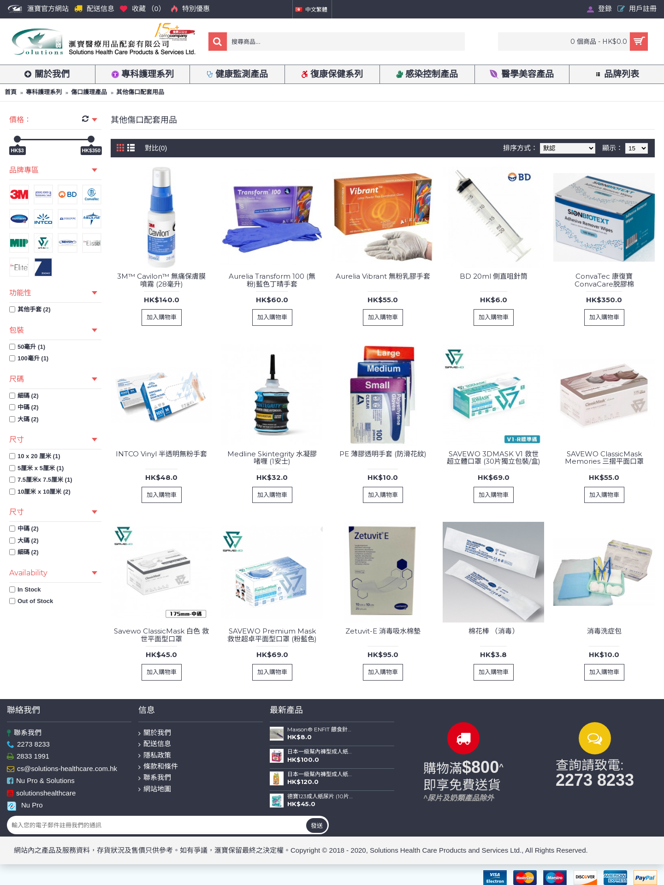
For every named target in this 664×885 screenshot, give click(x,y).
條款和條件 (158, 766)
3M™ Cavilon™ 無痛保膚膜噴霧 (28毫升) (161, 280)
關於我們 (154, 733)
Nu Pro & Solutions (41, 781)
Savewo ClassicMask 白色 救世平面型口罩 (161, 635)
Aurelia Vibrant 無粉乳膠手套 (383, 276)
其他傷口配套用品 (140, 92)
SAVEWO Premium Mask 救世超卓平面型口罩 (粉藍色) (272, 635)
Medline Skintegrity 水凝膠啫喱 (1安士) (272, 457)
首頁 (11, 92)
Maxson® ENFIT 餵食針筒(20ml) (320, 729)
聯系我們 (24, 733)
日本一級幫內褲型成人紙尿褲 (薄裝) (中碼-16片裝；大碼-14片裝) (320, 774)
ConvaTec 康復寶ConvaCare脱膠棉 (604, 280)
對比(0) (156, 148)
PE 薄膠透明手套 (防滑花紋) (383, 453)
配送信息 (154, 744)
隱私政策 (154, 755)
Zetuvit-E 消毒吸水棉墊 (383, 631)
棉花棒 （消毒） (493, 631)
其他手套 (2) (30, 309)
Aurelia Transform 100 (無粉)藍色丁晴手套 (272, 280)
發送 (317, 825)
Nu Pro (25, 805)
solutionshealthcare (41, 793)
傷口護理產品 (89, 92)
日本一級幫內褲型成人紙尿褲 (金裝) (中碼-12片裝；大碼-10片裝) (320, 751)
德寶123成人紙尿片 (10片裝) (320, 796)
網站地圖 (154, 789)
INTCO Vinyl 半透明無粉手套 (161, 453)
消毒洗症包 (604, 631)
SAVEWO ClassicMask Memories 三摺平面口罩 (604, 457)
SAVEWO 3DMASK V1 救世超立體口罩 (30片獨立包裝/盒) (493, 457)
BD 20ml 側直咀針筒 (494, 276)
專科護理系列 (44, 92)
